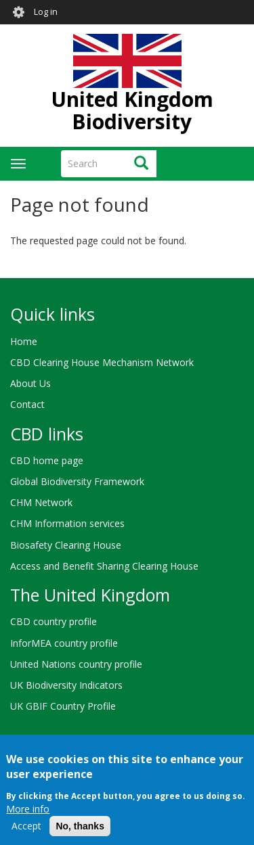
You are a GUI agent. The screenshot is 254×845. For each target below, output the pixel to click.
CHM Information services (67, 523)
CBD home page (46, 460)
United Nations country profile (76, 664)
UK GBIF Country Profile (63, 706)
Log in (46, 12)
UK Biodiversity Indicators (66, 685)
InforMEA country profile (64, 643)
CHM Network (41, 502)
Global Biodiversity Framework (77, 481)
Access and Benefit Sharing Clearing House (104, 565)
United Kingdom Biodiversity (132, 110)
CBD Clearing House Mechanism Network (102, 362)
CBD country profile (53, 621)
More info (27, 816)
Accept (26, 833)
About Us (30, 383)
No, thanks (80, 833)
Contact (27, 404)
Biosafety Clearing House (65, 545)
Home (23, 341)
